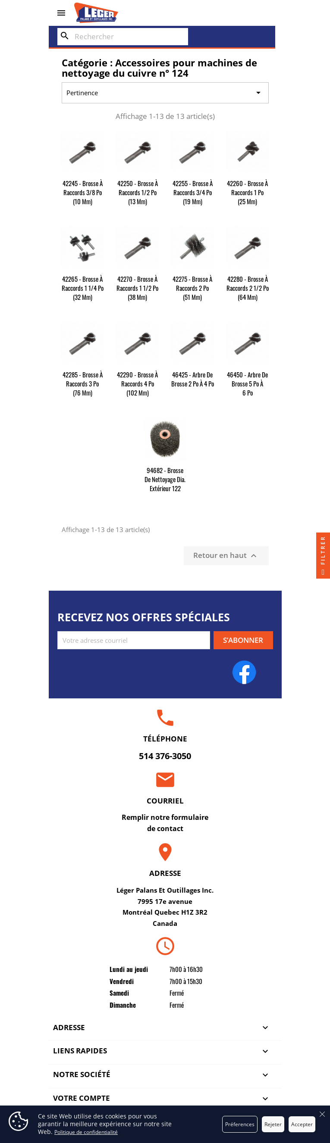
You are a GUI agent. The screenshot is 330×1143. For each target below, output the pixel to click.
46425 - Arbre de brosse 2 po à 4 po (192, 379)
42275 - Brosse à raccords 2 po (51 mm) (192, 288)
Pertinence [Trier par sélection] (165, 93)
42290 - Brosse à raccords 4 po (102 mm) (137, 383)
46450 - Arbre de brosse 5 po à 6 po (247, 383)
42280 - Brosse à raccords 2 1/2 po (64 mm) (247, 288)
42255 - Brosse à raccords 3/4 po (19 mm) (193, 192)
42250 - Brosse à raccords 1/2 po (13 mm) (137, 192)
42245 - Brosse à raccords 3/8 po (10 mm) (83, 192)
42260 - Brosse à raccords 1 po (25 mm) (247, 192)
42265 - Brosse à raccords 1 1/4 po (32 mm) (83, 288)
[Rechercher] (122, 36)
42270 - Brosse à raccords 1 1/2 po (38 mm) (137, 288)
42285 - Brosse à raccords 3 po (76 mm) (83, 383)
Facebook (244, 672)
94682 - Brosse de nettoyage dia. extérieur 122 (165, 479)
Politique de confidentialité (86, 1132)
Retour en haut (226, 555)
